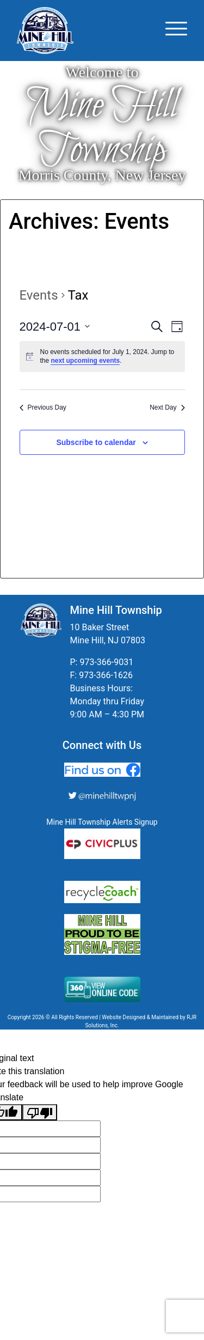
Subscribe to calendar (95, 442)
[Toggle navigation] (176, 30)
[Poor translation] (39, 1112)
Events (39, 295)
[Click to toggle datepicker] (55, 327)
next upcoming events (85, 360)
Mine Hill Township (102, 128)
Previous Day (43, 407)
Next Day (167, 407)
